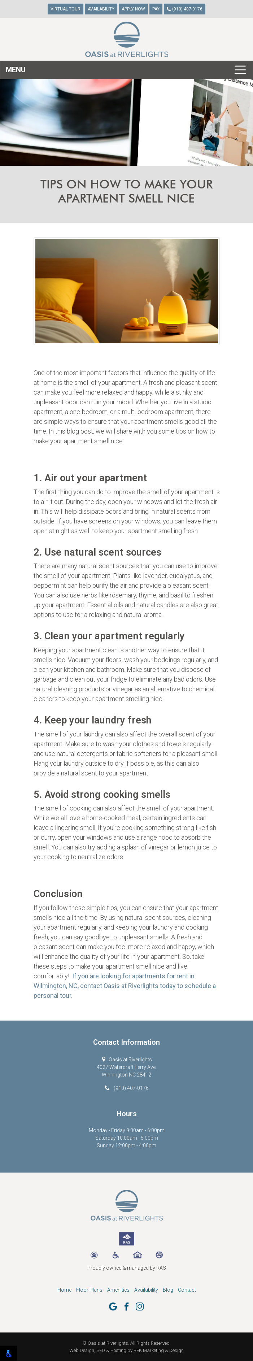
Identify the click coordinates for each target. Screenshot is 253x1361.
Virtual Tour (65, 9)
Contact (187, 1289)
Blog (168, 1289)
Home (64, 1289)
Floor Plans (89, 1289)
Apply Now (133, 9)
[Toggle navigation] (126, 70)
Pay (156, 9)
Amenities (118, 1289)
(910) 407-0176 (184, 9)
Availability (101, 9)
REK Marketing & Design (159, 1350)
